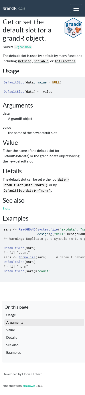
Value (10, 330)
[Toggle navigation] (76, 8)
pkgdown (28, 385)
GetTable (41, 61)
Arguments (14, 322)
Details (11, 337)
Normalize (27, 257)
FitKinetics (65, 61)
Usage (11, 315)
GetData (24, 61)
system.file (47, 229)
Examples (13, 352)
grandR (10, 8)
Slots (6, 208)
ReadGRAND (27, 229)
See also (12, 345)
